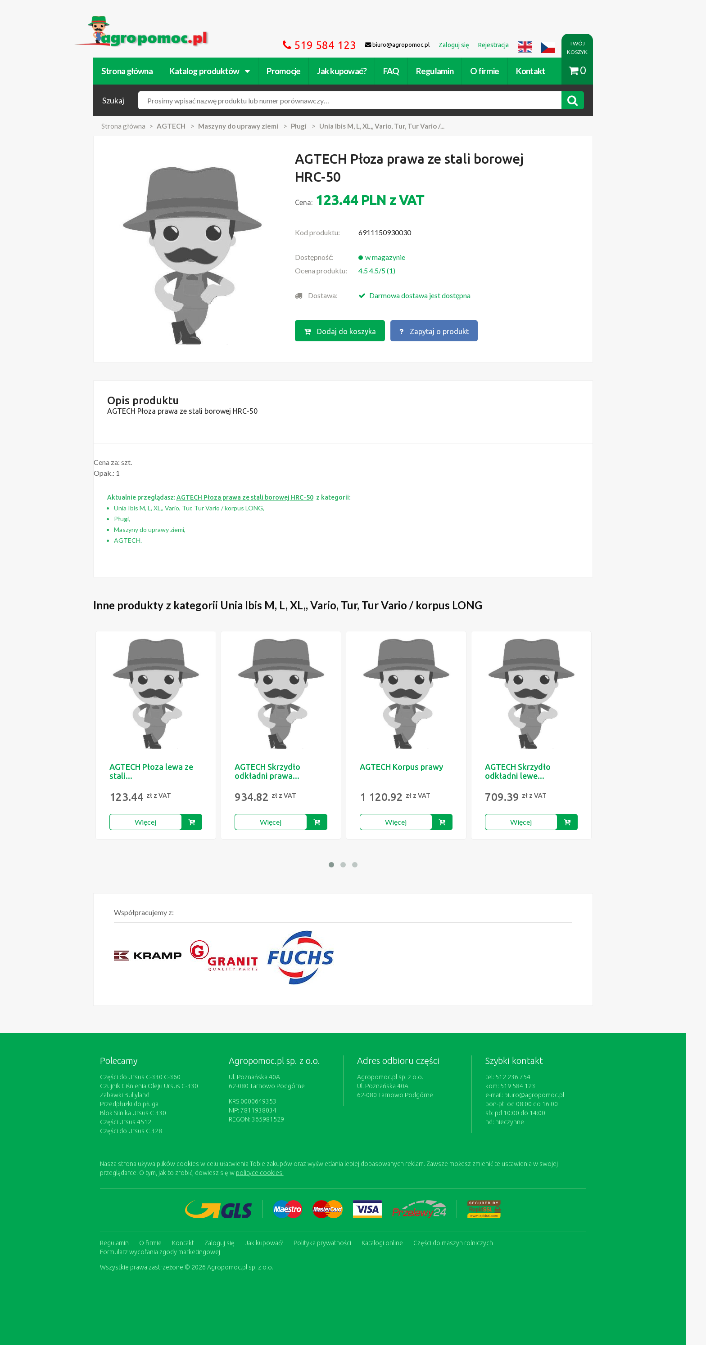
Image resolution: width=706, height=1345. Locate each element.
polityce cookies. (270, 1172)
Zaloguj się (229, 1242)
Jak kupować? (351, 71)
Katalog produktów (219, 71)
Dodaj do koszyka (350, 331)
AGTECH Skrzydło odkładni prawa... (277, 771)
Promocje (293, 71)
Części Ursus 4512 (135, 1121)
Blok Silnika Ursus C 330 (143, 1112)
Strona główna (137, 71)
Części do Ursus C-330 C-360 (150, 1076)
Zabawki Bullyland (134, 1094)
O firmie (494, 71)
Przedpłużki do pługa (139, 1103)
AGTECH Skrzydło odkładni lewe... (528, 771)
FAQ (401, 71)
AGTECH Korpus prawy (411, 766)
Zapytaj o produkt (444, 331)
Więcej (156, 821)
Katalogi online (392, 1242)
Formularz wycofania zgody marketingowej (170, 1251)
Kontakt (540, 71)
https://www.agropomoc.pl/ (127, 21)
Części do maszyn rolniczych (463, 1242)
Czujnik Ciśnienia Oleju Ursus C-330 (159, 1085)
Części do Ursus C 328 (141, 1130)
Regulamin (444, 71)
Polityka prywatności (332, 1242)
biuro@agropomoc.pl (544, 1094)
